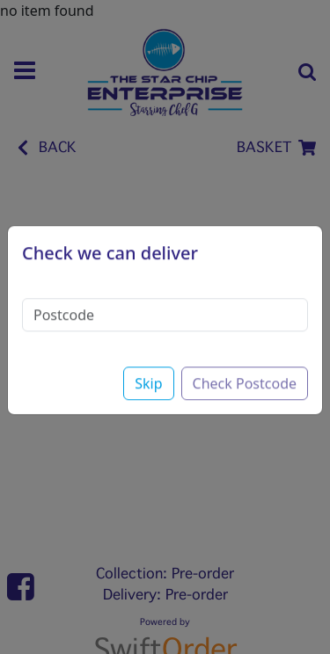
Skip (148, 373)
